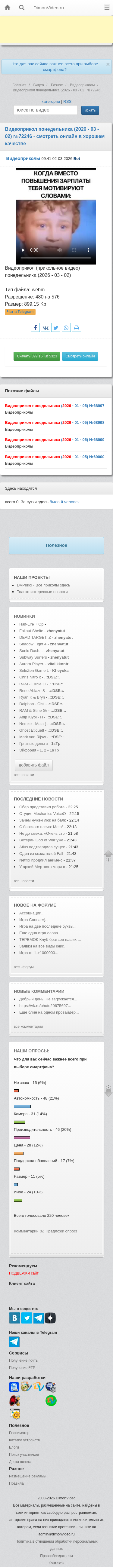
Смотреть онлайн (80, 356)
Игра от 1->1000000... (38, 952)
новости (52, 799)
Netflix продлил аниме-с (40, 860)
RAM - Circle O (32, 684)
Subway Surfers (33, 657)
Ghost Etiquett (31, 730)
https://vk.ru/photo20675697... (45, 1005)
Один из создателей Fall (41, 853)
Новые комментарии (39, 991)
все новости (24, 881)
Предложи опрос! (61, 1231)
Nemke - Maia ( (32, 723)
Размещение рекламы (27, 1476)
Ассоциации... (32, 913)
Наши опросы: (31, 1050)
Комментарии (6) (29, 1231)
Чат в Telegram (20, 312)
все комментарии (28, 1026)
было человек (65, 502)
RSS (67, 101)
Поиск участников (24, 1454)
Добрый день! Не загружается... (48, 999)
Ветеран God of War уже (41, 840)
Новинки (24, 616)
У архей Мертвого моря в (42, 867)
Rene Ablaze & (32, 690)
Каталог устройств (24, 1440)
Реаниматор (19, 1433)
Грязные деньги (33, 743)
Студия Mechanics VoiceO (42, 813)
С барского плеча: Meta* (41, 827)
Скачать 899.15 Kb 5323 (37, 356)
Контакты (56, 1563)
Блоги (14, 1447)
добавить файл (34, 765)
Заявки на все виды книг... (43, 946)
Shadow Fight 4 (32, 644)
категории (51, 101)
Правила (16, 1483)
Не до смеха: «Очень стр (41, 833)
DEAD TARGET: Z (35, 637)
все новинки (24, 775)
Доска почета (20, 1462)
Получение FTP (22, 1368)
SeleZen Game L (34, 670)
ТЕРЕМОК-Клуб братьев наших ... (50, 939)
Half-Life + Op (31, 624)
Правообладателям (56, 1556)
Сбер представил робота (42, 807)
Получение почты (24, 1360)
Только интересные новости (42, 591)
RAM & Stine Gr (33, 710)
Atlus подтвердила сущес (42, 847)
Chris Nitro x (30, 677)
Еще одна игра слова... (40, 933)
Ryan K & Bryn (32, 697)
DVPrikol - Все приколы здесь (43, 585)
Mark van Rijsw (32, 737)
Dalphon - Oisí (31, 704)
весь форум (24, 967)
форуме (47, 905)
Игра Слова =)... (34, 919)
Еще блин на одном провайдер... (49, 1012)
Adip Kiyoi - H (31, 717)
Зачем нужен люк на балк (42, 820)
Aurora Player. (31, 664)
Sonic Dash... (30, 650)
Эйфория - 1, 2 (32, 750)
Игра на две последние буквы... (48, 926)
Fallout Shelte (31, 631)
